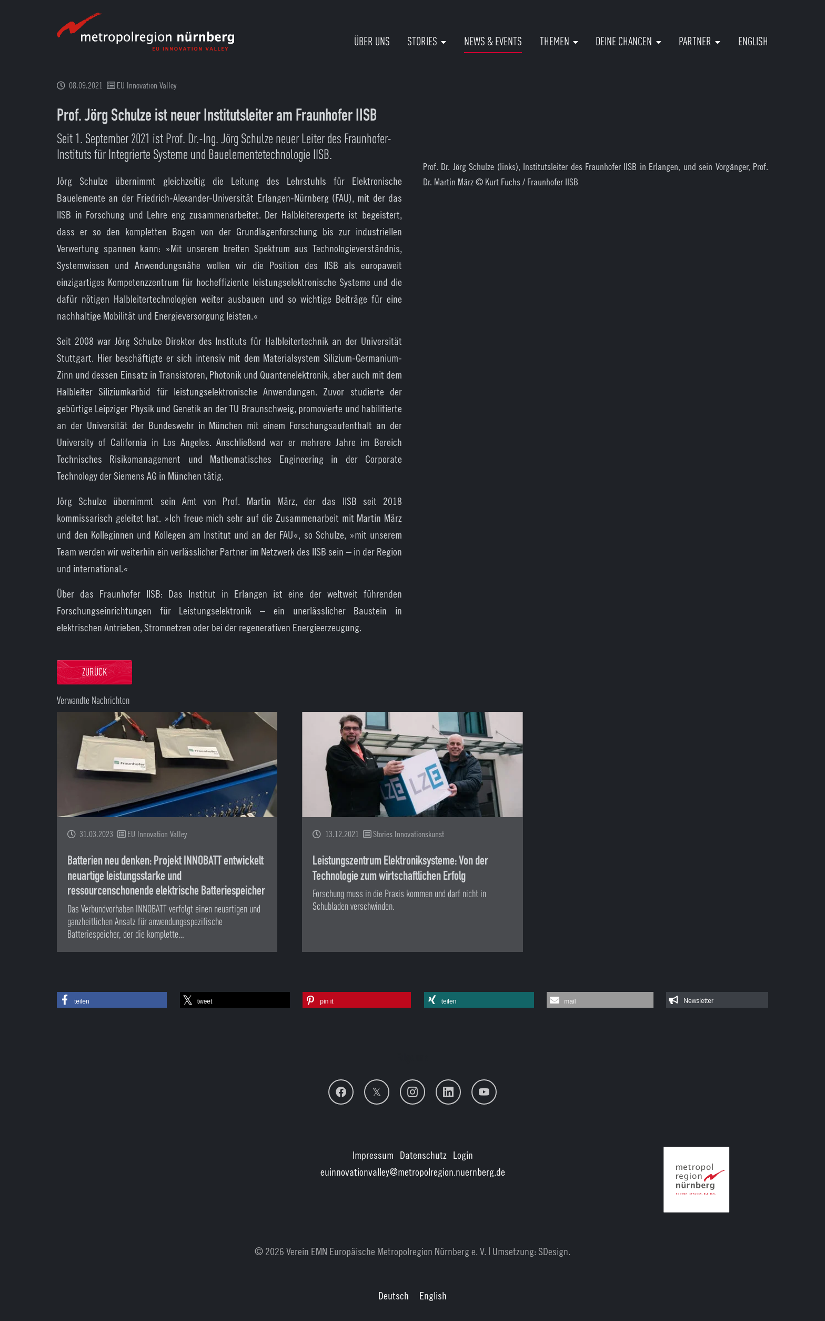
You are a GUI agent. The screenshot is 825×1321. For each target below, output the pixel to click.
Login (463, 1155)
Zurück (94, 673)
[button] (112, 1000)
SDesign (553, 1251)
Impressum (373, 1155)
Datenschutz (423, 1155)
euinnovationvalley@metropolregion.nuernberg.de (412, 1172)
